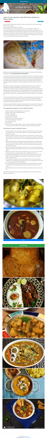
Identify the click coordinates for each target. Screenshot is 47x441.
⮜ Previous (23, 208)
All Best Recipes (23, 1)
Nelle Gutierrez (7, 21)
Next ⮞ (23, 240)
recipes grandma (28, 437)
